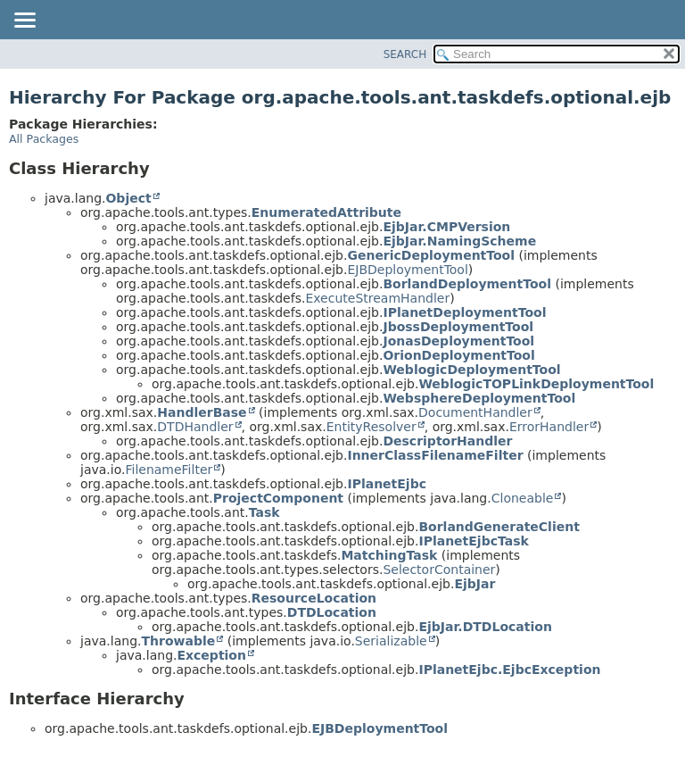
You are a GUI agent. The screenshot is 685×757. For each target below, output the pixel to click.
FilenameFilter (168, 469)
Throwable (178, 641)
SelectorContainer (439, 569)
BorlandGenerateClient (498, 527)
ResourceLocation (314, 598)
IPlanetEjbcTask (473, 541)
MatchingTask (389, 555)
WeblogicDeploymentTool (471, 369)
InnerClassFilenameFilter (435, 455)
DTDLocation (331, 612)
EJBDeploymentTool (407, 269)
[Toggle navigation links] (24, 21)
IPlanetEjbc (386, 484)
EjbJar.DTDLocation (484, 627)
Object (128, 198)
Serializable (391, 641)
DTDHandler (195, 427)
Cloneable (522, 498)
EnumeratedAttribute (326, 212)
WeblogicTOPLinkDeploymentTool (536, 384)
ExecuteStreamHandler (377, 298)
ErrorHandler (549, 427)
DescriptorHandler (447, 441)
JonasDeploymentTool (458, 341)
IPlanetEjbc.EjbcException (509, 669)
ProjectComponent (278, 498)
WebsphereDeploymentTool (479, 398)
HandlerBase (201, 412)
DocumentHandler (475, 412)
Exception (211, 655)
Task (264, 512)
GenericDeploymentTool (431, 255)
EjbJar (474, 584)
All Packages (43, 139)
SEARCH (405, 54)
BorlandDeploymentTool (467, 284)
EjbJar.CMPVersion (446, 227)
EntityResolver (371, 427)
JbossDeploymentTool (458, 327)
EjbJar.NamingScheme (459, 241)
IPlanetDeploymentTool (464, 312)
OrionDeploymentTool (458, 355)
